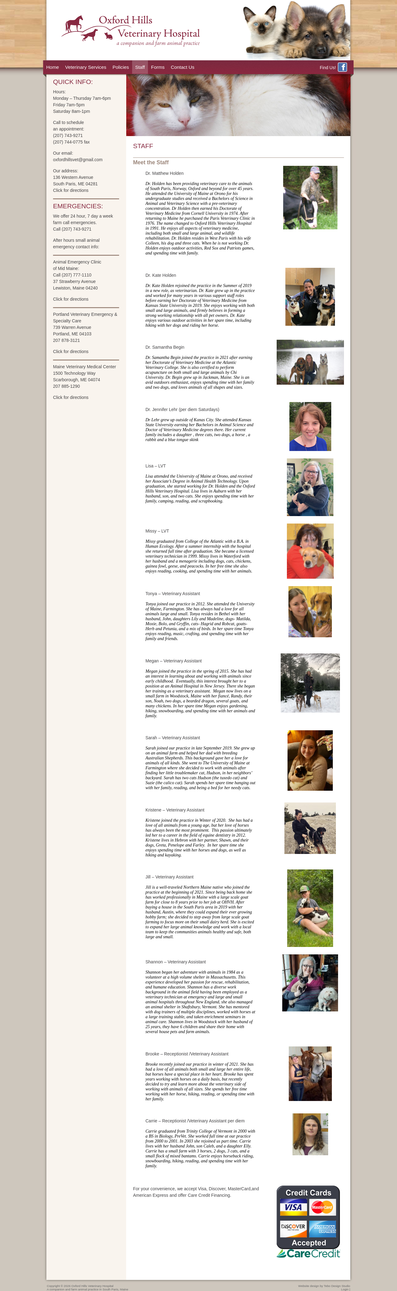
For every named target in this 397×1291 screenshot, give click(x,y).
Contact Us (182, 67)
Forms (158, 67)
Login (345, 1289)
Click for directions (70, 190)
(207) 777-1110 (76, 274)
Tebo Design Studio (337, 1286)
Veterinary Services (85, 67)
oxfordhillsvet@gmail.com (78, 159)
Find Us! (334, 67)
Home (52, 67)
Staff (140, 67)
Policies (121, 67)
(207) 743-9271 (68, 135)
